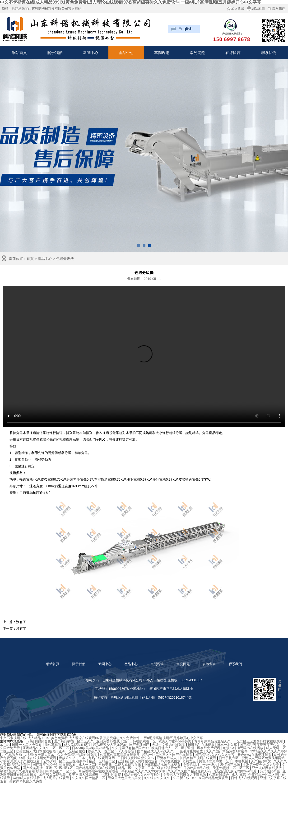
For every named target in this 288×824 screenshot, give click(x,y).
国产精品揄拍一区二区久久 (74, 741)
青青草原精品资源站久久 (213, 741)
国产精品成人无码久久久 (156, 751)
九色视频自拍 (12, 754)
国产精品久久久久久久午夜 (215, 754)
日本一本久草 (227, 744)
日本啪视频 (240, 761)
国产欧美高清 (33, 768)
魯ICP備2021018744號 (175, 697)
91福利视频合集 (40, 741)
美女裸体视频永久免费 (26, 781)
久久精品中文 (261, 761)
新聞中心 (90, 53)
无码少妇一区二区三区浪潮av (64, 761)
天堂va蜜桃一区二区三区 (231, 768)
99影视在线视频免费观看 (38, 758)
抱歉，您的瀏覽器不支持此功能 (144, 356)
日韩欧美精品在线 (197, 768)
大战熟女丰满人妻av (40, 754)
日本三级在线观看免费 (164, 768)
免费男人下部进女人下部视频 (185, 774)
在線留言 (233, 53)
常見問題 (197, 53)
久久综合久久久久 (157, 778)
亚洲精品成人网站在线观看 (138, 761)
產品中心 (126, 53)
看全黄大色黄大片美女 (125, 778)
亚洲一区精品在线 (72, 751)
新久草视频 (53, 744)
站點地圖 (148, 697)
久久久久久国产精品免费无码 (189, 771)
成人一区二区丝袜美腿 (96, 764)
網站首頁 (19, 53)
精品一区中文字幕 (132, 768)
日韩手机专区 (229, 758)
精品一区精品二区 (102, 761)
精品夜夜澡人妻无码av (110, 744)
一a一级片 (210, 764)
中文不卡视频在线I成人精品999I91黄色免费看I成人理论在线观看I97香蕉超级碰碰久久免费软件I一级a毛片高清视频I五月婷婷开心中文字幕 (101, 738)
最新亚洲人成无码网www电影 (236, 771)
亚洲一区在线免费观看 (204, 748)
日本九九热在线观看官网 (97, 758)
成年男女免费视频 (53, 774)
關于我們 (55, 53)
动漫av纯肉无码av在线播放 (243, 748)
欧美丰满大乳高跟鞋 (84, 774)
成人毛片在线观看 (56, 778)
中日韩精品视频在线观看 (162, 764)
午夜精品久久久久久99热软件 (143, 771)
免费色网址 (191, 764)
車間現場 (161, 53)
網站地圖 (256, 8)
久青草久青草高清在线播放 (120, 754)
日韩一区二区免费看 (27, 744)
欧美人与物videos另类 (175, 741)
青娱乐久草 (67, 758)
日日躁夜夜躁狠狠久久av (136, 758)
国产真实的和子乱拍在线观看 (55, 764)
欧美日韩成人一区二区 (168, 748)
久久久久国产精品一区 (89, 778)
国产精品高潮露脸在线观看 (95, 768)
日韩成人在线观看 (244, 778)
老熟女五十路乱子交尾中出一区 (206, 761)
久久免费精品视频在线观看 (77, 754)
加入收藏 (235, 8)
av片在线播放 (170, 761)
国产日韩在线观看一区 (140, 741)
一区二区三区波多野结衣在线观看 (258, 741)
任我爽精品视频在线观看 (198, 758)
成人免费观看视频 (77, 744)
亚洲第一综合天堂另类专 (261, 764)
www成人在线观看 (27, 778)
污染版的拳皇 (270, 771)
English (185, 28)
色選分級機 (65, 259)
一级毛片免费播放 (190, 751)
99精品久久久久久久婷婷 (268, 751)
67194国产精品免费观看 (210, 778)
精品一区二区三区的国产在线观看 (167, 754)
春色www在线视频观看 (254, 754)
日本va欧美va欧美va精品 (91, 748)
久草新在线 (181, 778)
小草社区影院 (111, 774)
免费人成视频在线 (128, 764)
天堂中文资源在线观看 (169, 744)
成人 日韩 (239, 774)
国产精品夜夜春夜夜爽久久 (260, 744)
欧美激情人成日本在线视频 (36, 751)
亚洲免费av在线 (108, 741)
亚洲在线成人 (167, 758)
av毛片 (5, 744)
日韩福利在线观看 (201, 744)
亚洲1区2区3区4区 (60, 768)
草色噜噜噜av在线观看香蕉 (99, 771)
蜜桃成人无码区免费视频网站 (264, 758)
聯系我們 (276, 8)
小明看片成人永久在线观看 (20, 761)
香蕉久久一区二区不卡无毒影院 (111, 751)
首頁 (30, 259)
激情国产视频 (230, 764)
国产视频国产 (139, 744)
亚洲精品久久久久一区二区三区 (46, 748)
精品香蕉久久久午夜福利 (142, 774)
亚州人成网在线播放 (267, 768)
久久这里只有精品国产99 (130, 748)
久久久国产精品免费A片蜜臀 (227, 751)
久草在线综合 (219, 774)
